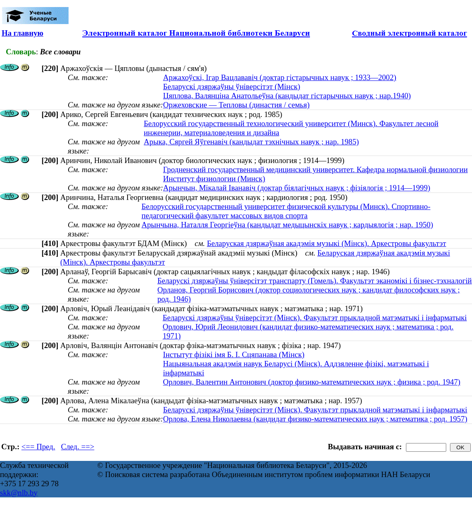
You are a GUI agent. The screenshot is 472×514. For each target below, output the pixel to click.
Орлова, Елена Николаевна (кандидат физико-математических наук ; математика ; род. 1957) (315, 418)
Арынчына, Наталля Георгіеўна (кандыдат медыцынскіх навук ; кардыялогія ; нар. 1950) (287, 224)
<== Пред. (38, 446)
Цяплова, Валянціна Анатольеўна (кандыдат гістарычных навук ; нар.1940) (287, 95)
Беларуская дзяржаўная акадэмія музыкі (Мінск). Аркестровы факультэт (326, 243)
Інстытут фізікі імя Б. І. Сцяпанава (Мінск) (233, 354)
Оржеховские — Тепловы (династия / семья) (236, 104)
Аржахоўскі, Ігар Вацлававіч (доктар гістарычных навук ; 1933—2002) (279, 77)
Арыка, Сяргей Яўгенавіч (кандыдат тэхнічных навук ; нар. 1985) (251, 141)
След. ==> (77, 446)
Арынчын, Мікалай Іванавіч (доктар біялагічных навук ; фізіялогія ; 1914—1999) (296, 187)
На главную (22, 33)
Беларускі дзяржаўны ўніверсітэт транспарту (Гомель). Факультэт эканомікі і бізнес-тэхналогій (314, 280)
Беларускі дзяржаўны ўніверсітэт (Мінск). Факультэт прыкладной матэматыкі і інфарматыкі (314, 317)
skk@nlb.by (18, 492)
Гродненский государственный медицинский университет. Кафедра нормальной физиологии (315, 169)
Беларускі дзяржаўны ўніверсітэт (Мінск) (231, 86)
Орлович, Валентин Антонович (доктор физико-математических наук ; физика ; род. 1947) (311, 382)
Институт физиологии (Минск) (214, 178)
